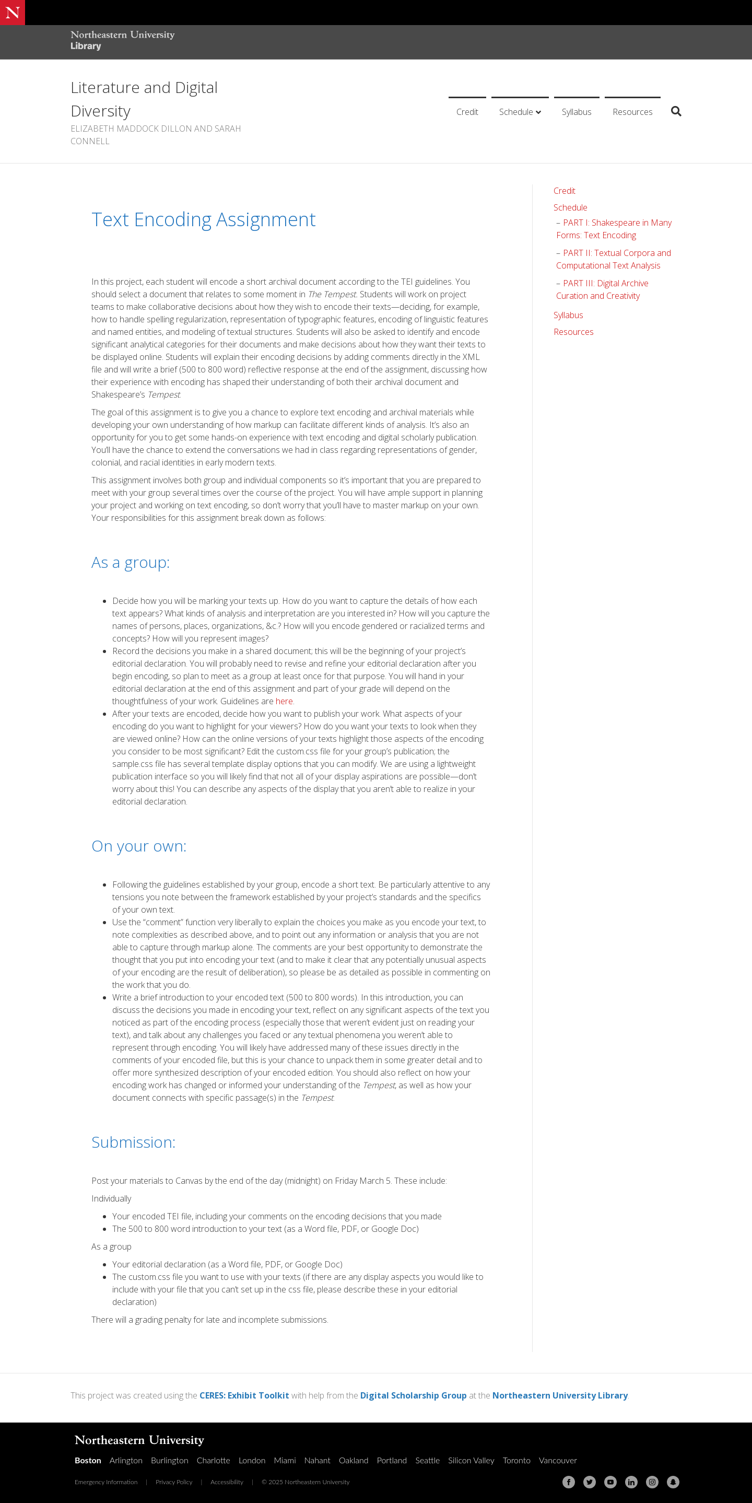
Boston (88, 1460)
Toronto (517, 1460)
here (284, 701)
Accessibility (226, 1482)
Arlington (126, 1460)
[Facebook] (568, 1482)
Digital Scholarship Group (413, 1395)
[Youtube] (610, 1482)
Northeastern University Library (560, 1395)
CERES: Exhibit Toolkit (244, 1395)
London (252, 1460)
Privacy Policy (174, 1482)
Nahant (317, 1460)
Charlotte (213, 1460)
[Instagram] (652, 1482)
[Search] (672, 111)
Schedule (516, 112)
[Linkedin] (631, 1482)
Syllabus (577, 112)
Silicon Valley (471, 1460)
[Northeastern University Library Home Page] (122, 42)
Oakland (354, 1460)
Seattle (427, 1460)
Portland (392, 1460)
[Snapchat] (673, 1482)
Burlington (170, 1460)
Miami (285, 1460)
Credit (467, 112)
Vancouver (558, 1460)
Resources (633, 112)
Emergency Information (106, 1482)
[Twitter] (589, 1482)
